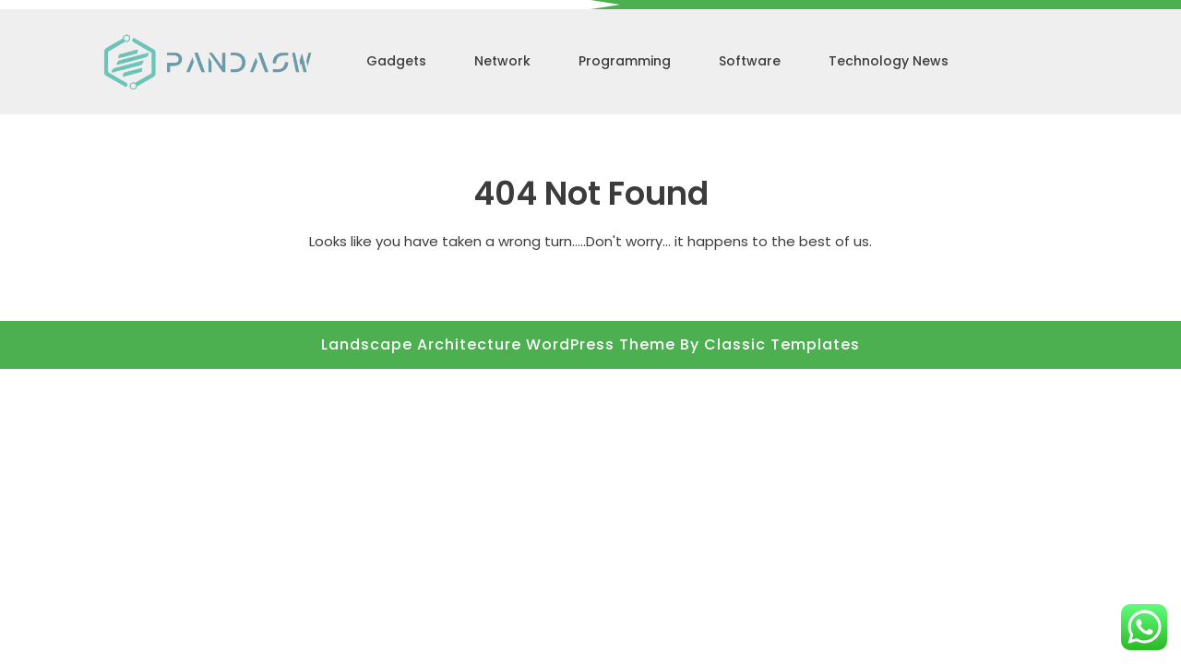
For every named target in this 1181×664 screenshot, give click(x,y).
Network (502, 61)
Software (750, 61)
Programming (625, 61)
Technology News (888, 61)
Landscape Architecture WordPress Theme (500, 344)
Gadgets (396, 61)
